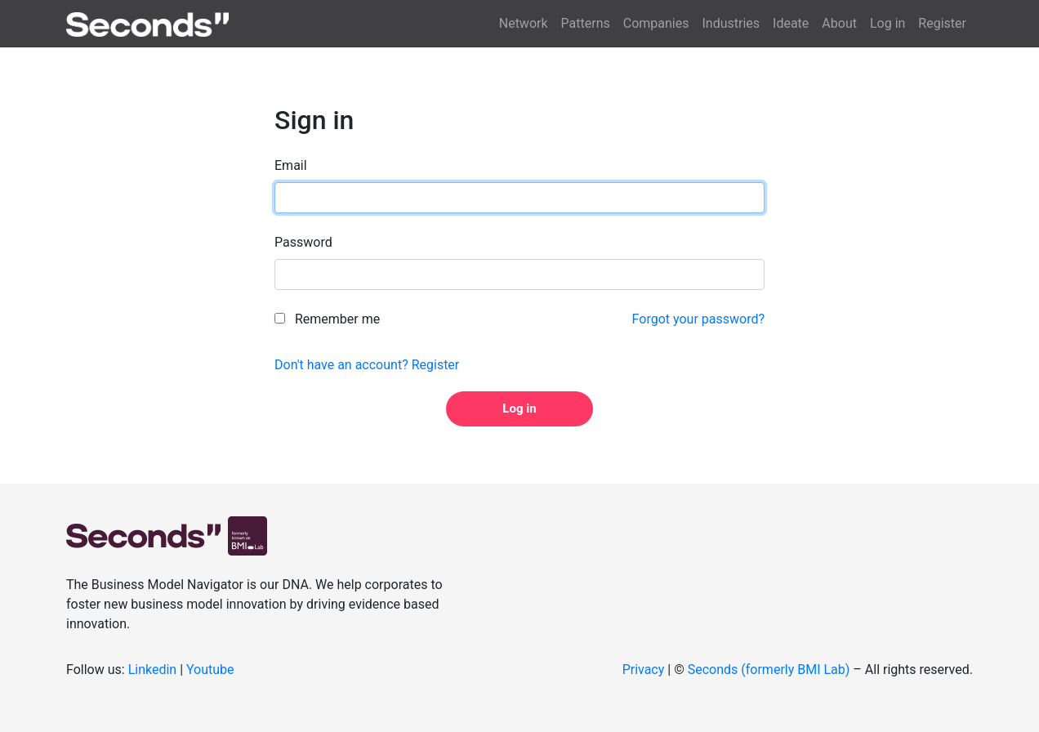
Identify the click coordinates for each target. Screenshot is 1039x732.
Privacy (643, 669)
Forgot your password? (698, 319)
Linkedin (152, 669)
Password (303, 242)
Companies (656, 23)
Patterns (585, 23)
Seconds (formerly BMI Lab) (769, 669)
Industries (731, 23)
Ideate (791, 23)
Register (942, 23)
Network (523, 23)
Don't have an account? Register (366, 365)
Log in (887, 23)
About (839, 23)
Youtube (210, 669)
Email (290, 165)
